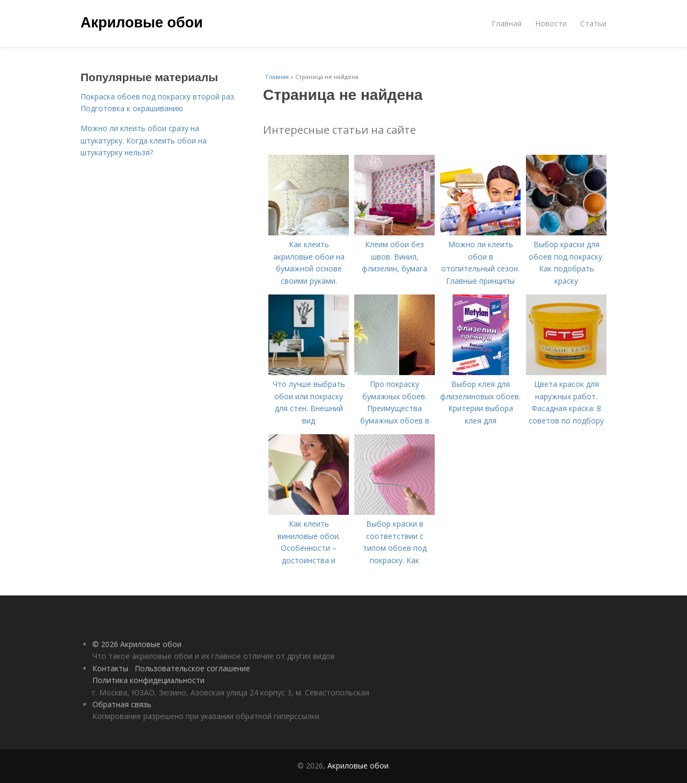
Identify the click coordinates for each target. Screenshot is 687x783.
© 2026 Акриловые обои (136, 644)
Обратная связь (121, 704)
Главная (507, 23)
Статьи (593, 23)
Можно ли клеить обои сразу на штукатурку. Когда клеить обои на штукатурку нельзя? (144, 140)
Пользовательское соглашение (192, 668)
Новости (551, 23)
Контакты (110, 668)
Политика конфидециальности (148, 680)
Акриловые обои (142, 23)
